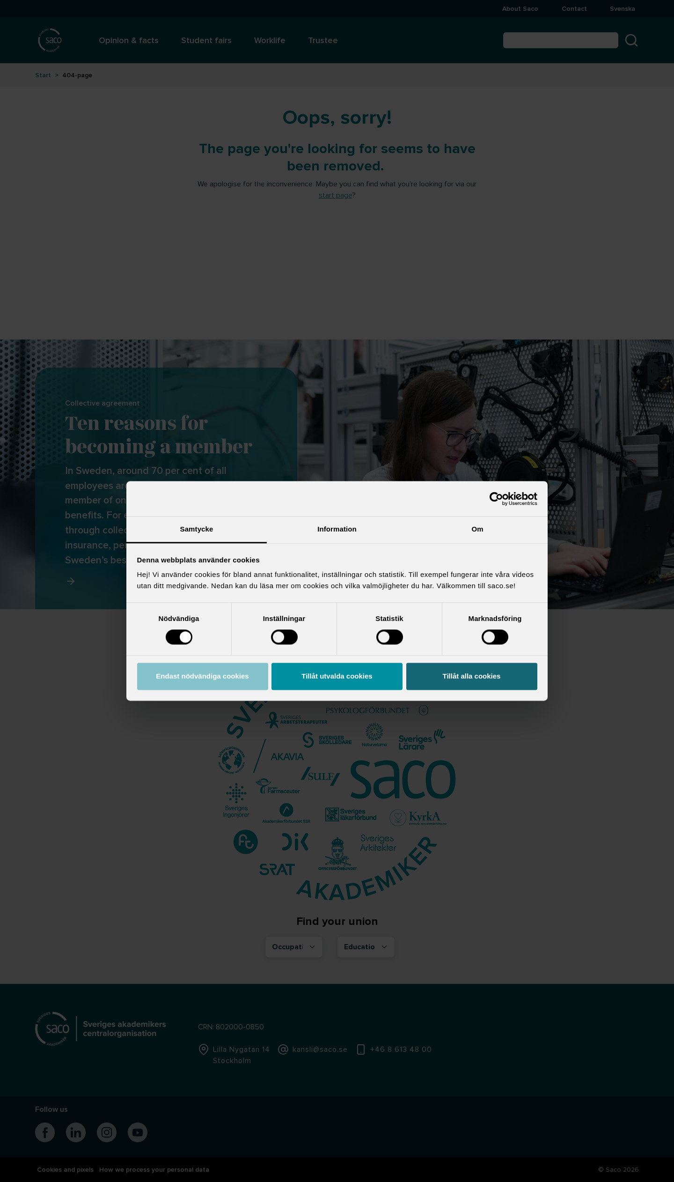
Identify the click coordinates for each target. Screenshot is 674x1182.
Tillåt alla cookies (472, 676)
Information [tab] (337, 529)
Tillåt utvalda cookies (336, 676)
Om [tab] (477, 529)
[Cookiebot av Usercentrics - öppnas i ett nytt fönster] (496, 499)
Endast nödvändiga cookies (202, 676)
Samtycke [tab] (196, 529)
